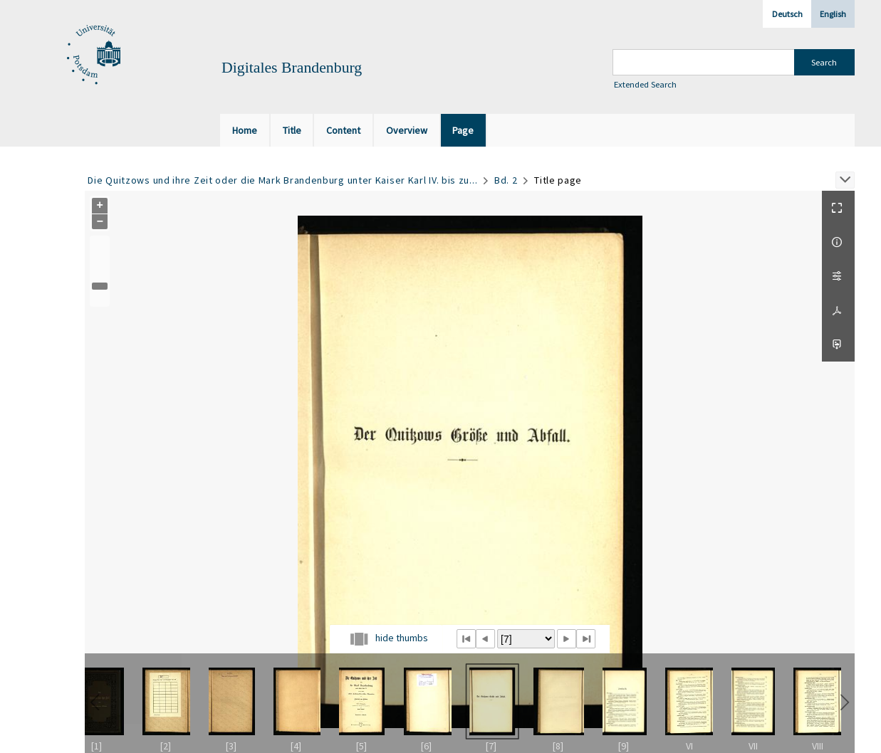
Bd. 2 (506, 180)
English (833, 14)
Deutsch (787, 14)
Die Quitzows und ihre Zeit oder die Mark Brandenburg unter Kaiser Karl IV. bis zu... (282, 180)
